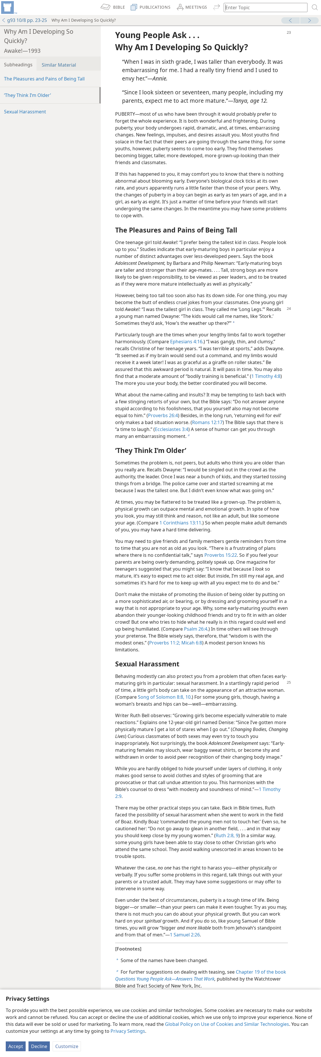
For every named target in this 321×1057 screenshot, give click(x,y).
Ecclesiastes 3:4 (171, 429)
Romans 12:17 (207, 422)
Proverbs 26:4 (163, 415)
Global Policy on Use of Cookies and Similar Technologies (227, 1024)
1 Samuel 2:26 (185, 935)
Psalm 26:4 (195, 629)
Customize (66, 1046)
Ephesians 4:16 (186, 341)
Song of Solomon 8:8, (161, 697)
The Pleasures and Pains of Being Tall (44, 79)
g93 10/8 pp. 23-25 (24, 20)
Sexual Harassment (25, 111)
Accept (15, 1046)
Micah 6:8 (191, 643)
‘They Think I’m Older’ (27, 95)
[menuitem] (8, 7)
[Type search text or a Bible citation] (262, 7)
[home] (8, 7)
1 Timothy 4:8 (265, 376)
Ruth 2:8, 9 (227, 835)
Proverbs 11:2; (164, 643)
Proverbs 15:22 (220, 555)
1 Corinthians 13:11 (180, 523)
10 (187, 697)
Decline (39, 1046)
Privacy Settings (128, 1031)
